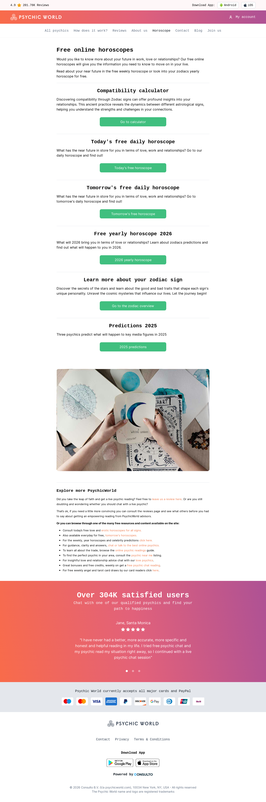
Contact (182, 31)
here (156, 570)
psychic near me (142, 555)
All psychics (57, 31)
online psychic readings (130, 550)
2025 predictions (133, 347)
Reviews (120, 31)
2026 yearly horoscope (133, 260)
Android (228, 5)
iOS (248, 5)
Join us (214, 31)
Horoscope (161, 31)
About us (140, 31)
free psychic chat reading (143, 565)
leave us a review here (167, 499)
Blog (198, 31)
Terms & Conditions (152, 739)
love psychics (144, 560)
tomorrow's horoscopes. (121, 535)
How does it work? (90, 31)
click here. (146, 540)
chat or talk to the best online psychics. (134, 545)
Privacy (122, 739)
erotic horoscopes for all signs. (121, 530)
